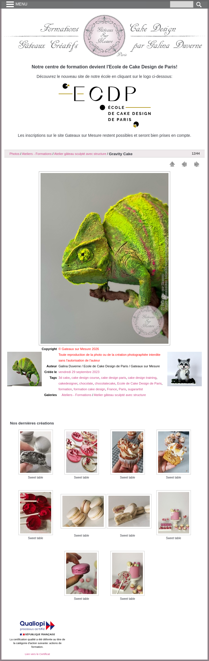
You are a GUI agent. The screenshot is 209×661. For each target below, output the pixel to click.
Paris (122, 389)
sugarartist (135, 389)
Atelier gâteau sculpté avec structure (80, 153)
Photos (14, 153)
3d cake (64, 377)
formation (65, 389)
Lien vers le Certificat (37, 654)
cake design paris (113, 377)
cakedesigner (67, 383)
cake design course (85, 377)
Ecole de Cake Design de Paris (139, 383)
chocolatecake (105, 383)
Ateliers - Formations (36, 153)
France (112, 389)
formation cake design (89, 389)
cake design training (142, 377)
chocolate (86, 383)
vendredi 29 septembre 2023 (78, 372)
